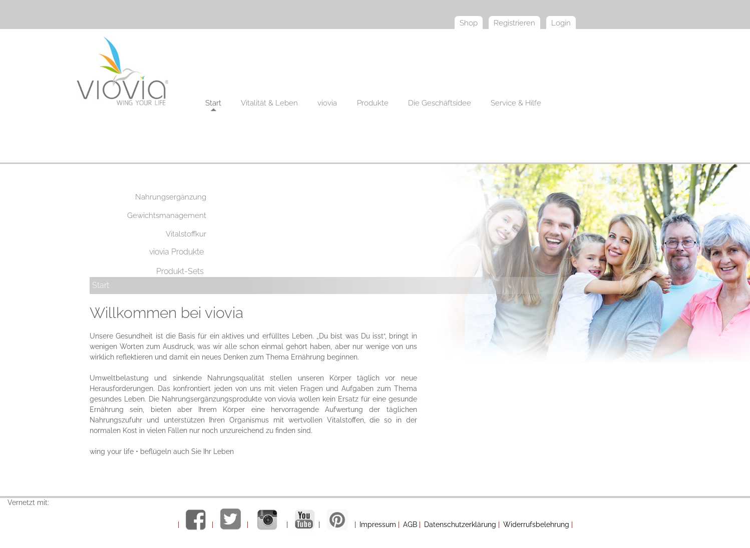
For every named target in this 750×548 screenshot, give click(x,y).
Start (100, 285)
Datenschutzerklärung (460, 524)
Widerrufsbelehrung (536, 524)
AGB (410, 524)
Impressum (377, 524)
